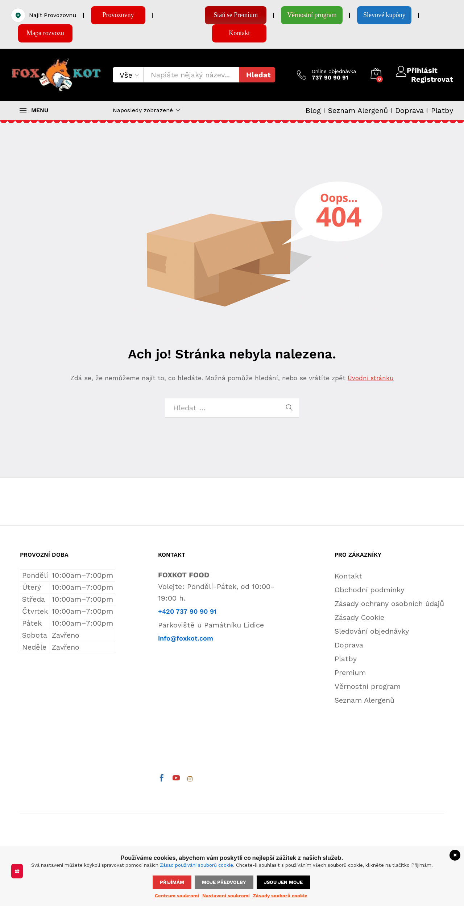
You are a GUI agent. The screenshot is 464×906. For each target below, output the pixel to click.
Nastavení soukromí (226, 895)
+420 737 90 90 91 (187, 611)
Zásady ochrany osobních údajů (389, 603)
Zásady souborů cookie (280, 895)
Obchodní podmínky (369, 589)
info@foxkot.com (185, 638)
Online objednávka (334, 71)
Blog (313, 110)
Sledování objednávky (372, 631)
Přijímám (172, 882)
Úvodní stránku (371, 378)
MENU (39, 110)
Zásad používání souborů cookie (196, 865)
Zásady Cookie (359, 617)
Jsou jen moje (283, 882)
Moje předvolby (224, 882)
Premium (350, 672)
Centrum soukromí (177, 895)
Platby (442, 110)
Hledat (258, 74)
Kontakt (348, 576)
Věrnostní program (368, 686)
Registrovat (432, 79)
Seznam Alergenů (358, 110)
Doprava (409, 110)
